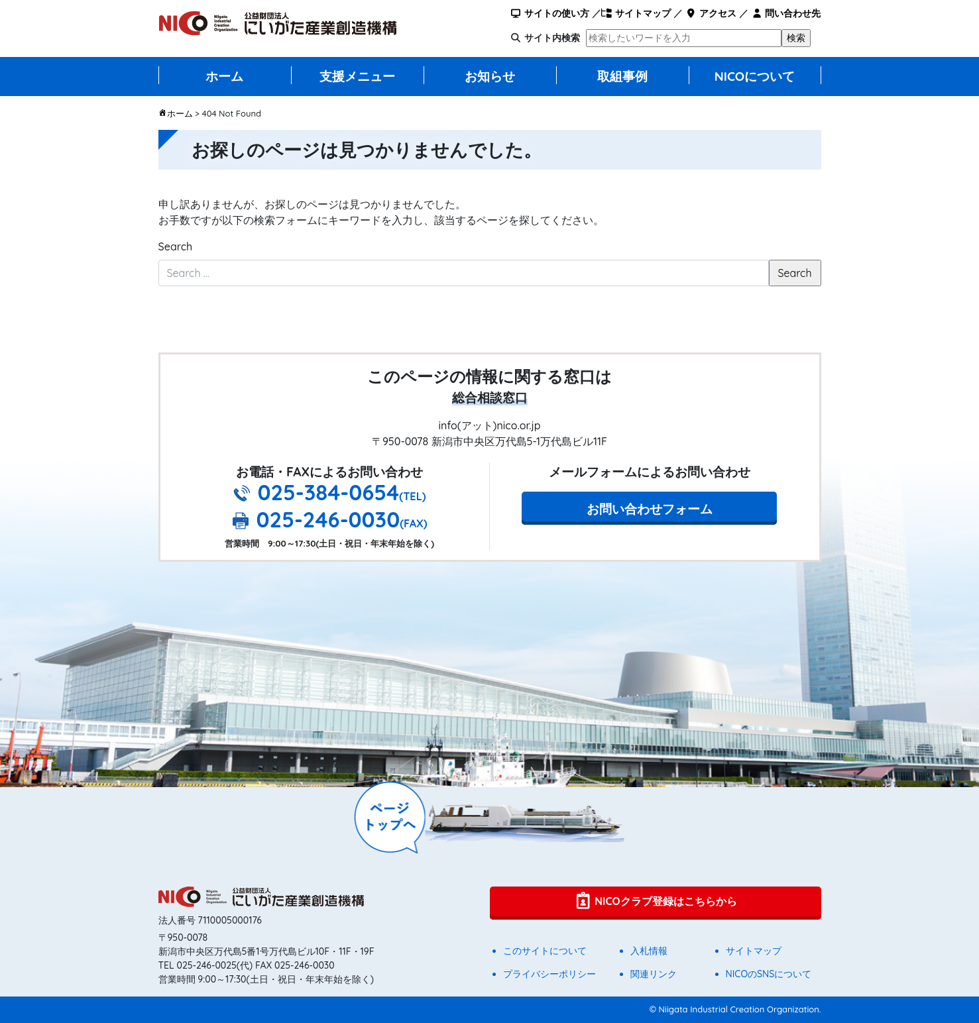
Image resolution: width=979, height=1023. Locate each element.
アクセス (710, 13)
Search (175, 246)
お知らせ (490, 76)
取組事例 (622, 76)
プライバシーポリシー (549, 974)
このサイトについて (545, 951)
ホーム (224, 76)
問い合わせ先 (786, 13)
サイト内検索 (552, 38)
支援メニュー (357, 76)
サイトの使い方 (549, 13)
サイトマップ (636, 13)
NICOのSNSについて (769, 974)
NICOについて (755, 76)
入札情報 (648, 951)
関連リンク (653, 974)
